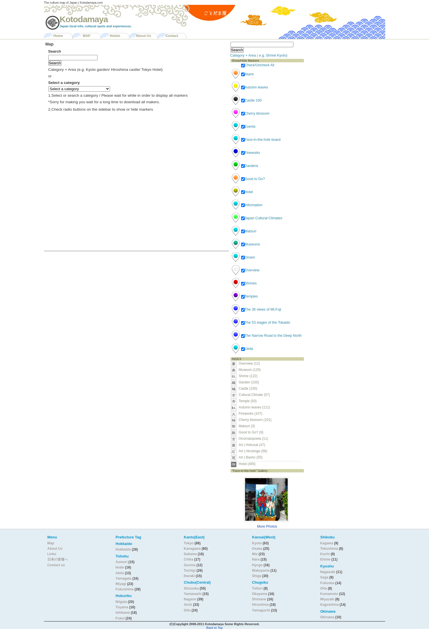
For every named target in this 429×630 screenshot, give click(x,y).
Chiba (188, 559)
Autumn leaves (254, 87)
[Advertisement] (342, 75)
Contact (171, 36)
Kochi (325, 554)
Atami (247, 74)
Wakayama (261, 571)
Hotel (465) (247, 464)
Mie (255, 554)
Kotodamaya (84, 19)
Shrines (249, 283)
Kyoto (257, 543)
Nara (256, 559)
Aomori (122, 562)
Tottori (257, 588)
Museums (250, 244)
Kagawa (326, 543)
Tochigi (190, 571)
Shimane (259, 599)
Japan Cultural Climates (261, 218)
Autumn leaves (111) (254, 407)
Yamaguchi (261, 610)
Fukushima (125, 589)
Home (58, 36)
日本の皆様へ (57, 559)
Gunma (190, 565)
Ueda (247, 349)
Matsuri (248, 231)
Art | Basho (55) (251, 457)
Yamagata (124, 579)
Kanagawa (192, 549)
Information (251, 205)
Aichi (188, 605)
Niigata (121, 602)
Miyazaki (327, 599)
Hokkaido (123, 549)
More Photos (267, 526)
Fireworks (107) (250, 414)
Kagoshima (329, 605)
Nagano (190, 599)
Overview (250, 270)
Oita (323, 588)
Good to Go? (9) (251, 432)
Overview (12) (249, 363)
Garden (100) (249, 382)
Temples (249, 296)
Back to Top (214, 627)
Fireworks (250, 153)
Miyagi (121, 584)
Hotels (115, 36)
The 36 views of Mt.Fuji (261, 309)
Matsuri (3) (247, 426)
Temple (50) (248, 401)
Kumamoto (329, 594)
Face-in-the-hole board (261, 140)
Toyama (122, 607)
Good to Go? (253, 179)
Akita (120, 573)
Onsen (248, 257)
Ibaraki (189, 576)
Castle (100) (248, 389)
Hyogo (257, 565)
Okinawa (327, 617)
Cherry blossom (255, 113)
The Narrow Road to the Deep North (271, 336)
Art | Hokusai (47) (252, 445)
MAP (86, 36)
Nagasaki (327, 572)
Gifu (187, 610)
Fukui (121, 618)
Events (248, 127)
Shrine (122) (248, 376)
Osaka (257, 549)
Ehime (325, 559)
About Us (143, 36)
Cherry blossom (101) (255, 420)
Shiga (257, 576)
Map (50, 543)
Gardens (249, 166)
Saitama (190, 554)
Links (51, 554)
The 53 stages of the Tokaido (265, 323)
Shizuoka (191, 588)
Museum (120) (251, 370)
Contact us (56, 565)
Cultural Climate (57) (254, 395)
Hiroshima (260, 605)
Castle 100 (251, 100)
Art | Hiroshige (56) (253, 451)
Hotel (247, 192)
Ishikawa (123, 613)
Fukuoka (327, 583)
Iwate (120, 567)
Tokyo (189, 543)
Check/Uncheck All (257, 65)
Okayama (259, 594)
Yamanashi (193, 594)
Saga (324, 577)
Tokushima (329, 549)
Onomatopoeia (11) (253, 439)
